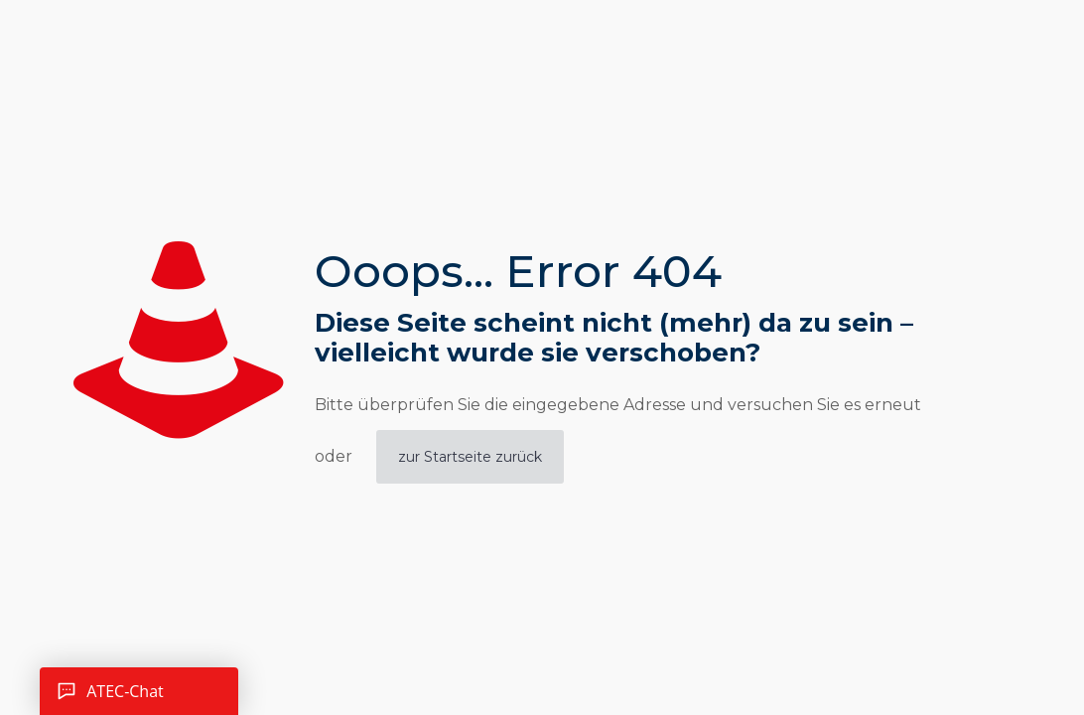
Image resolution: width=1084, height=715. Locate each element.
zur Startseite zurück (470, 457)
